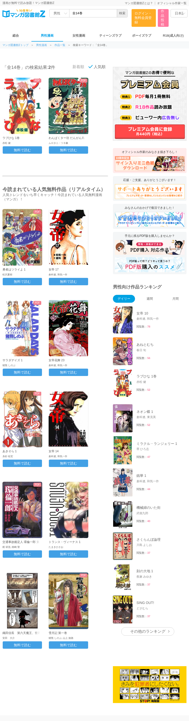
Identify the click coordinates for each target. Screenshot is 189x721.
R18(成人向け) (173, 35)
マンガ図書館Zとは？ (139, 3)
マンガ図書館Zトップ (15, 45)
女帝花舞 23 (57, 360)
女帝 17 (54, 269)
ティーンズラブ (110, 35)
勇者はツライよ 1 (14, 269)
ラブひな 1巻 (11, 138)
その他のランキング (147, 631)
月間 (175, 298)
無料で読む (22, 150)
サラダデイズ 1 (12, 360)
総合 (16, 35)
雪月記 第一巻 (58, 633)
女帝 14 (54, 451)
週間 (150, 298)
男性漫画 (47, 35)
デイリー (124, 298)
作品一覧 (59, 45)
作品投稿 (162, 17)
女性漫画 (78, 35)
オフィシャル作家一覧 (172, 3)
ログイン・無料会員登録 (143, 17)
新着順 (75, 66)
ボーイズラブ (141, 35)
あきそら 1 (9, 451)
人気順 (97, 66)
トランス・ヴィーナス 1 (65, 542)
